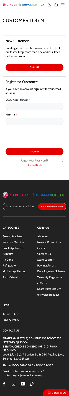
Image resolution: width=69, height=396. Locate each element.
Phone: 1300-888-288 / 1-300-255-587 (28, 349)
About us (42, 220)
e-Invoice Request (48, 278)
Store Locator (45, 243)
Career (41, 231)
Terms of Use (11, 297)
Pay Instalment (46, 249)
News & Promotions (49, 225)
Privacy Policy (11, 303)
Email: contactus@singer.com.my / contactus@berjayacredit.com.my (23, 356)
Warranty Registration (50, 260)
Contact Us (44, 237)
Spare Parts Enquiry (49, 272)
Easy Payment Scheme (51, 255)
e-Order (42, 266)
